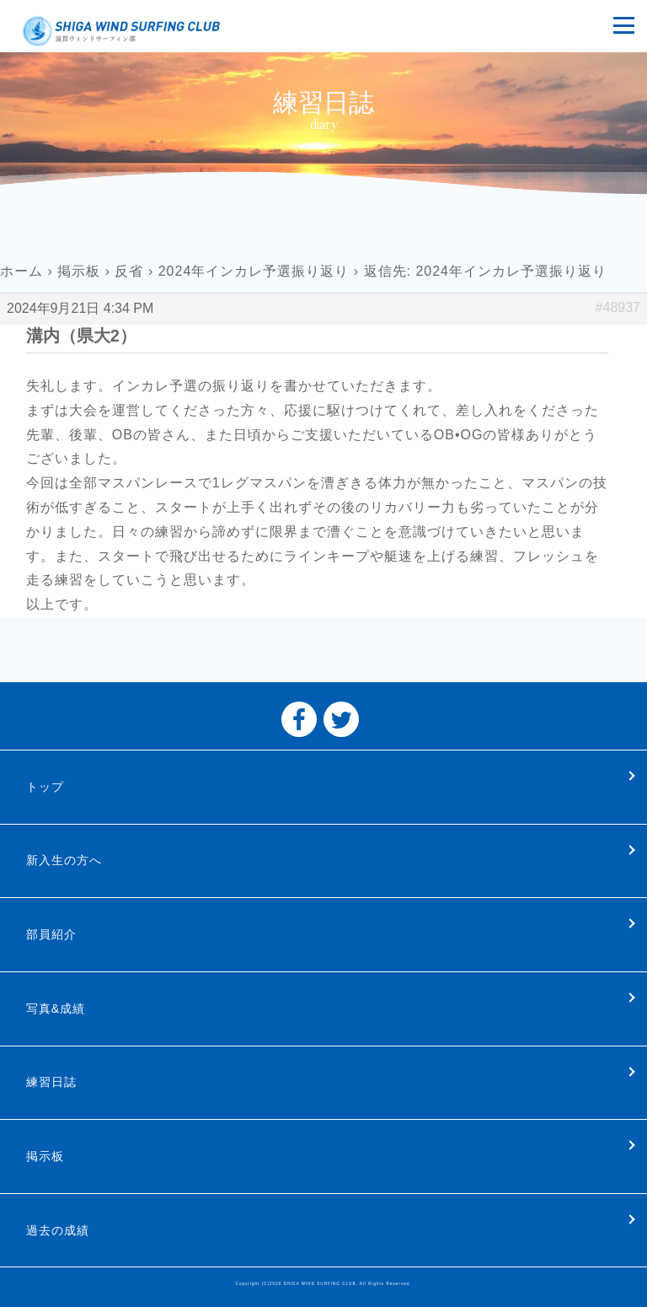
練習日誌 (51, 1082)
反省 (129, 271)
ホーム (21, 271)
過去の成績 (57, 1230)
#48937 (618, 307)
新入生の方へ (64, 860)
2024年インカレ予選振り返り (254, 271)
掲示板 (78, 271)
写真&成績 (55, 1008)
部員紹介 (51, 934)
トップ (45, 786)
